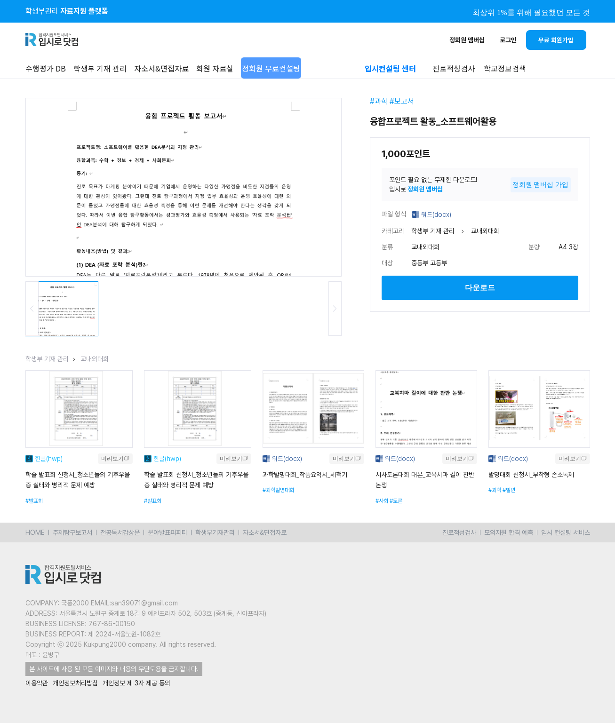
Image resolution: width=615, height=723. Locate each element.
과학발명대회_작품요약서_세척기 (305, 474)
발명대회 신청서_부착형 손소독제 (531, 474)
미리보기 (112, 458)
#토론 (396, 501)
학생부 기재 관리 (100, 68)
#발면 (509, 490)
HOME (35, 532)
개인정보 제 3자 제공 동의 (136, 683)
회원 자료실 (214, 68)
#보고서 (402, 101)
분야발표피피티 (167, 532)
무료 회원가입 (556, 40)
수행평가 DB (45, 68)
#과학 (379, 101)
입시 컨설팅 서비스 (565, 532)
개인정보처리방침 (75, 683)
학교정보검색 (505, 68)
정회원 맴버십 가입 (540, 184)
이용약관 (36, 683)
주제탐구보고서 (72, 532)
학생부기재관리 (215, 532)
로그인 (508, 40)
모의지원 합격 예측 (508, 532)
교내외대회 (94, 359)
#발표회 (34, 501)
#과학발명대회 (278, 490)
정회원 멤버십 (467, 40)
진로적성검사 (459, 532)
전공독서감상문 (120, 532)
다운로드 (480, 288)
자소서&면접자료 (161, 68)
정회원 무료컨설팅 (271, 68)
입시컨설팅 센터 (390, 68)
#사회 (381, 501)
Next (335, 308)
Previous (32, 308)
